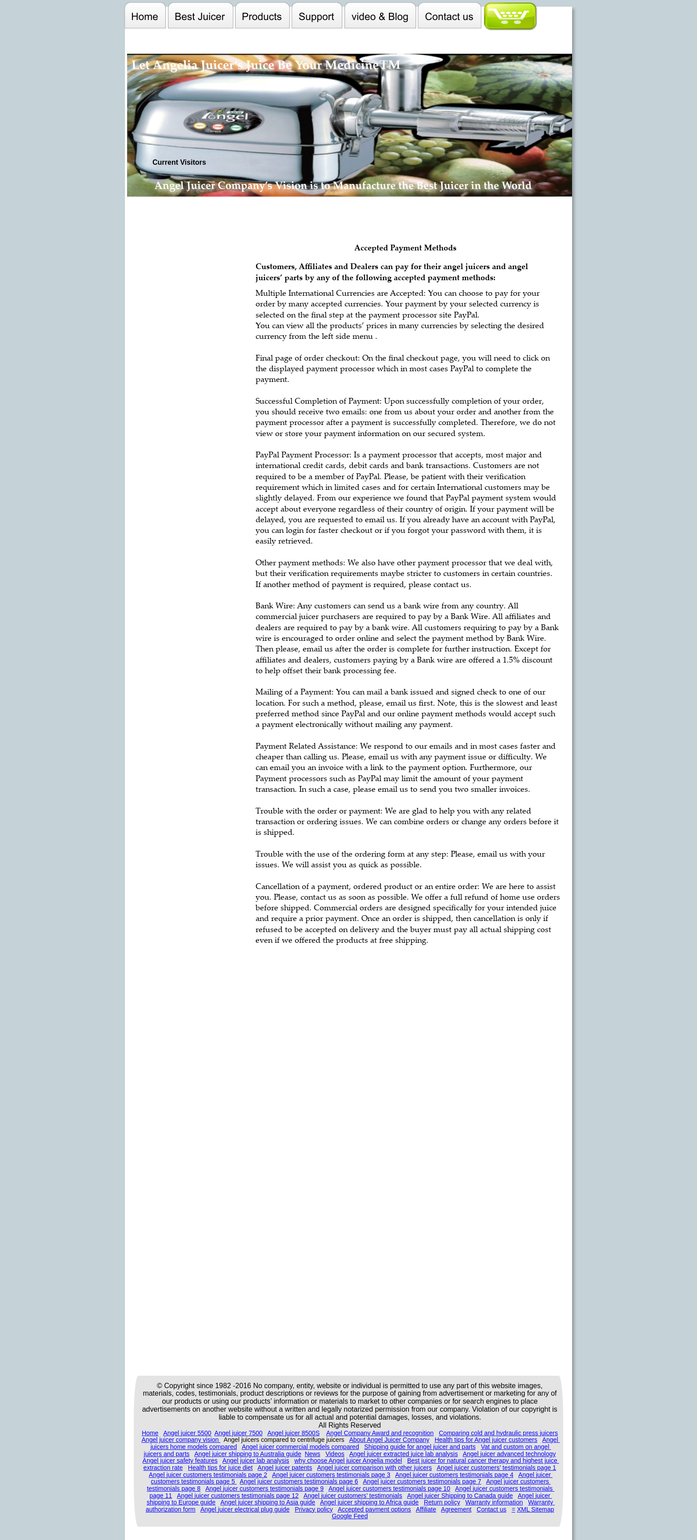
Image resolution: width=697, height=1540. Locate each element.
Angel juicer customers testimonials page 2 (208, 1474)
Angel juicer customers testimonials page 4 (454, 1474)
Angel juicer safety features (180, 1460)
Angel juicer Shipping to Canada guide (460, 1495)
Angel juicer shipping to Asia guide (267, 1502)
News (312, 1453)
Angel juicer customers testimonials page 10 (389, 1488)
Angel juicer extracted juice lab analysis (403, 1453)
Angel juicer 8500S (293, 1433)
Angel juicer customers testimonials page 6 (299, 1481)
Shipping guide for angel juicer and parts (420, 1446)
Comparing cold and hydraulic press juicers (498, 1433)
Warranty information (494, 1502)
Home (150, 1433)
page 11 (160, 1495)
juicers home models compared (193, 1446)
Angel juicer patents (284, 1467)
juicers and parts (167, 1453)
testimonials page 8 (173, 1488)
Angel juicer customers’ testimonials (353, 1495)
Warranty (541, 1502)
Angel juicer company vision (181, 1439)
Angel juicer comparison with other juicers (374, 1467)
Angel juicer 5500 (187, 1433)
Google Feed (350, 1516)
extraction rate (163, 1467)
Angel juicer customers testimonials (504, 1488)
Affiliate (426, 1509)
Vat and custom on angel (516, 1446)
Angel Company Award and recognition (380, 1433)
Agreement (456, 1509)
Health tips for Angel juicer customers (486, 1439)
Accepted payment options (374, 1509)
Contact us (491, 1509)
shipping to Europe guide (181, 1502)
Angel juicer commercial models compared (300, 1446)
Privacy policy (314, 1509)
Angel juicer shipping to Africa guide (369, 1502)
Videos (334, 1453)
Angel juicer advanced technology (509, 1453)
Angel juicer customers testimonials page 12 (238, 1495)
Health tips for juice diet (220, 1467)
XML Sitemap (535, 1509)
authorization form (171, 1509)
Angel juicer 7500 (238, 1433)
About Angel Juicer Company (389, 1439)
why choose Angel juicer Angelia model (348, 1460)
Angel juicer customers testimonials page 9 (264, 1488)
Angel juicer (535, 1474)
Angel (551, 1439)
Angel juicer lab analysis (255, 1460)
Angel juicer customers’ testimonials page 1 (496, 1467)
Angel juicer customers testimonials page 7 (422, 1481)
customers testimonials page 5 (193, 1481)
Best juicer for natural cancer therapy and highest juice (483, 1460)
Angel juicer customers (518, 1481)
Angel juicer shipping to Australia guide (247, 1453)
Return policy (442, 1502)
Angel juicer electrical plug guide (245, 1509)
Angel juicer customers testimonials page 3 (331, 1474)
